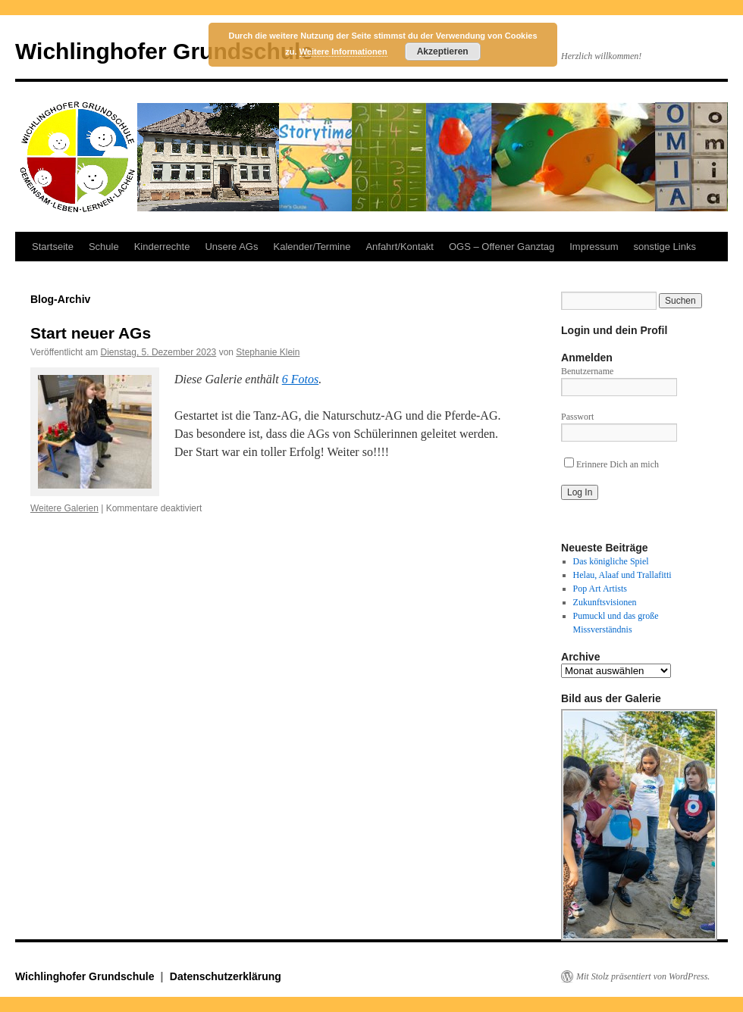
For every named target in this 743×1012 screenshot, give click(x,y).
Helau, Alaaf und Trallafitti (622, 575)
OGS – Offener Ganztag (501, 246)
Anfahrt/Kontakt (399, 246)
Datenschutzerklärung (225, 976)
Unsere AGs (231, 246)
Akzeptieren (443, 51)
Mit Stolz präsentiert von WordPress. (643, 976)
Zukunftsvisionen (605, 602)
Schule (104, 246)
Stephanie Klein (267, 352)
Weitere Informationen (343, 51)
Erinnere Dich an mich (611, 464)
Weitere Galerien (64, 508)
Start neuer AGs (90, 333)
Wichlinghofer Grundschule (164, 51)
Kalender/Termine (311, 246)
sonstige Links (665, 246)
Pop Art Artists (600, 588)
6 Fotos (300, 379)
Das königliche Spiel (611, 561)
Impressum (593, 246)
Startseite (53, 246)
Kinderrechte (162, 246)
